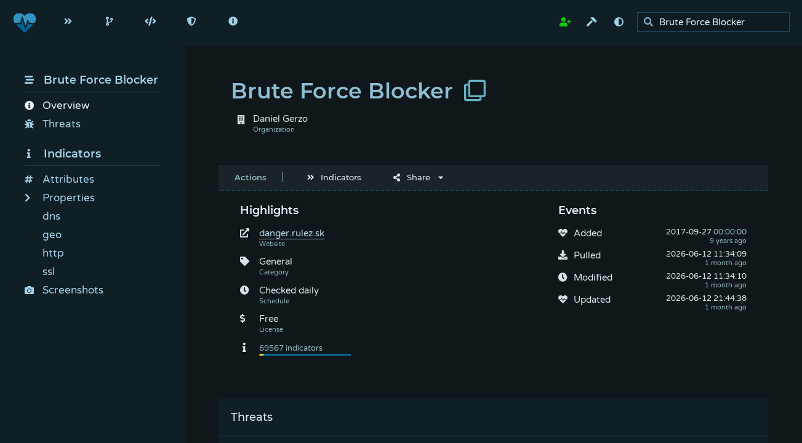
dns (51, 216)
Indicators (63, 154)
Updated (592, 299)
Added (588, 233)
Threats (53, 124)
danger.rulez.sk (291, 233)
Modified (593, 277)
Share (411, 177)
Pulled (587, 255)
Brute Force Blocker (91, 80)
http (53, 253)
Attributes (59, 179)
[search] (716, 22)
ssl (48, 271)
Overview (57, 105)
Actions (251, 177)
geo (52, 234)
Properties (60, 197)
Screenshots (64, 290)
